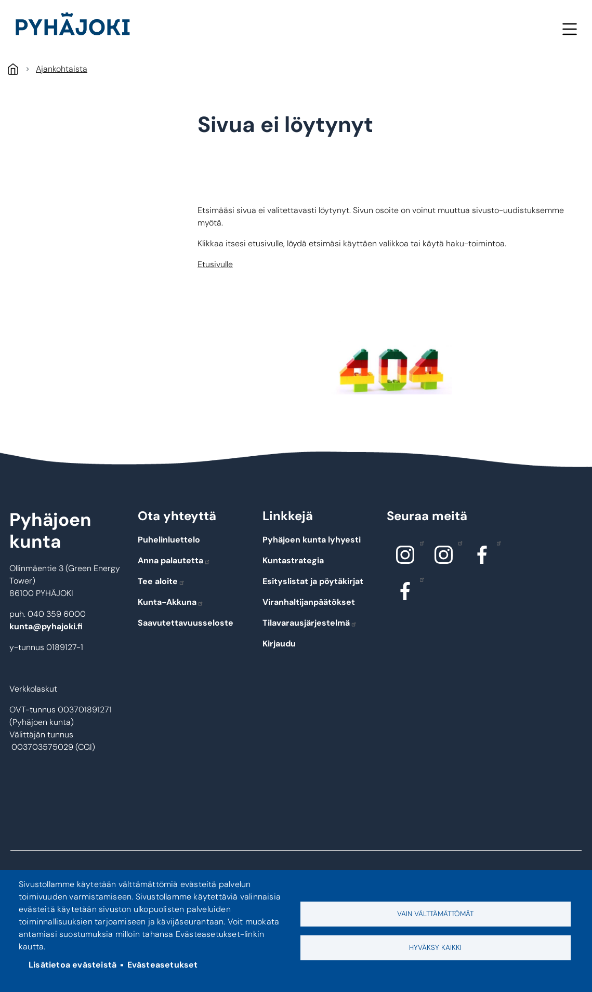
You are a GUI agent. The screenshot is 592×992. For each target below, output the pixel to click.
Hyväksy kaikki (435, 947)
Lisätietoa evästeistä (72, 964)
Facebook (496, 542)
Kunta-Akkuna (171, 602)
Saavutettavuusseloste (185, 622)
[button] (391, 367)
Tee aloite (161, 581)
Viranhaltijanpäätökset (308, 602)
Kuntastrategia (293, 560)
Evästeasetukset (162, 964)
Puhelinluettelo (169, 539)
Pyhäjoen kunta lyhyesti (311, 539)
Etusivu (12, 68)
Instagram (419, 542)
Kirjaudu (279, 643)
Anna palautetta (174, 560)
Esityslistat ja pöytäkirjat (312, 581)
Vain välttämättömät (435, 913)
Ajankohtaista (61, 68)
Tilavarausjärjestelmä (309, 622)
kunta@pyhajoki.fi (46, 626)
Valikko (569, 29)
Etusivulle (215, 264)
